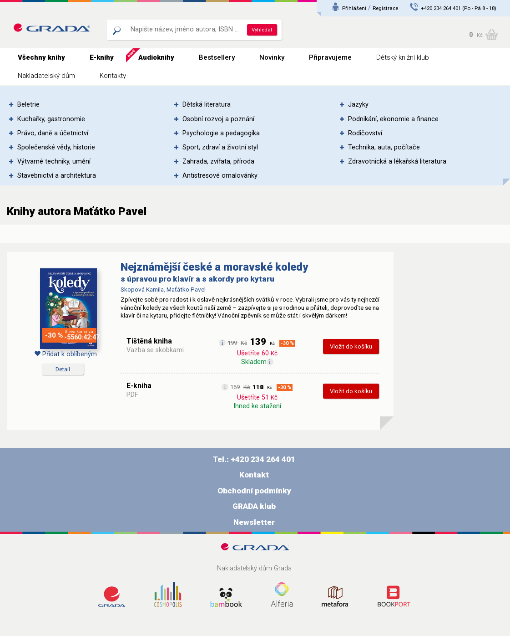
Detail (63, 369)
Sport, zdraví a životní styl (220, 147)
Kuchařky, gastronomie (51, 119)
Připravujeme (330, 57)
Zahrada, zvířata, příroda (218, 161)
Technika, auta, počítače (384, 147)
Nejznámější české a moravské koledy (214, 267)
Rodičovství (365, 133)
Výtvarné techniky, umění (54, 161)
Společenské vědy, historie (56, 147)
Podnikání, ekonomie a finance (393, 119)
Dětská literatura (206, 104)
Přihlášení (354, 8)
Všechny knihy (41, 57)
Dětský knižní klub (402, 57)
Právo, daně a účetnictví (52, 133)
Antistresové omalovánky (220, 176)
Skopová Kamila (142, 289)
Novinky (271, 57)
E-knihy (102, 57)
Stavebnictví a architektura (56, 176)
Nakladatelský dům (46, 76)
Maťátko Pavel (186, 289)
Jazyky (358, 104)
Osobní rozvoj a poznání (218, 119)
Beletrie (28, 104)
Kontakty (113, 76)
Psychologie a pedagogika (221, 133)
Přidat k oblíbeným (65, 354)
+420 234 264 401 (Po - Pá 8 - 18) (458, 8)
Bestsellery (217, 57)
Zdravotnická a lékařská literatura (397, 161)
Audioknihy (156, 57)
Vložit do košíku (351, 346)
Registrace (385, 8)
